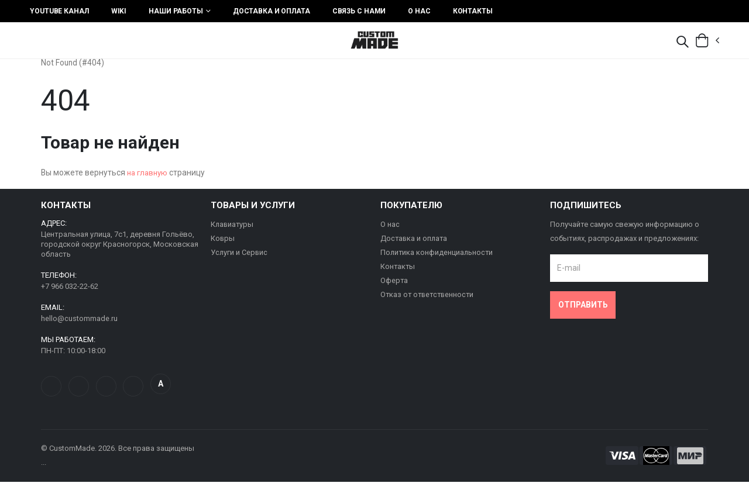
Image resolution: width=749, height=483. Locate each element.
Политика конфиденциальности (437, 254)
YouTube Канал (59, 11)
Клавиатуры (233, 226)
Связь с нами (359, 11)
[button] (682, 42)
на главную (149, 175)
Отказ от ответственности (428, 296)
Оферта (394, 282)
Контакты (473, 11)
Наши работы (176, 11)
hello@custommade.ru (79, 319)
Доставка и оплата (271, 11)
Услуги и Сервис (240, 254)
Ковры (223, 240)
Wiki (119, 11)
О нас (419, 11)
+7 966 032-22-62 (69, 287)
